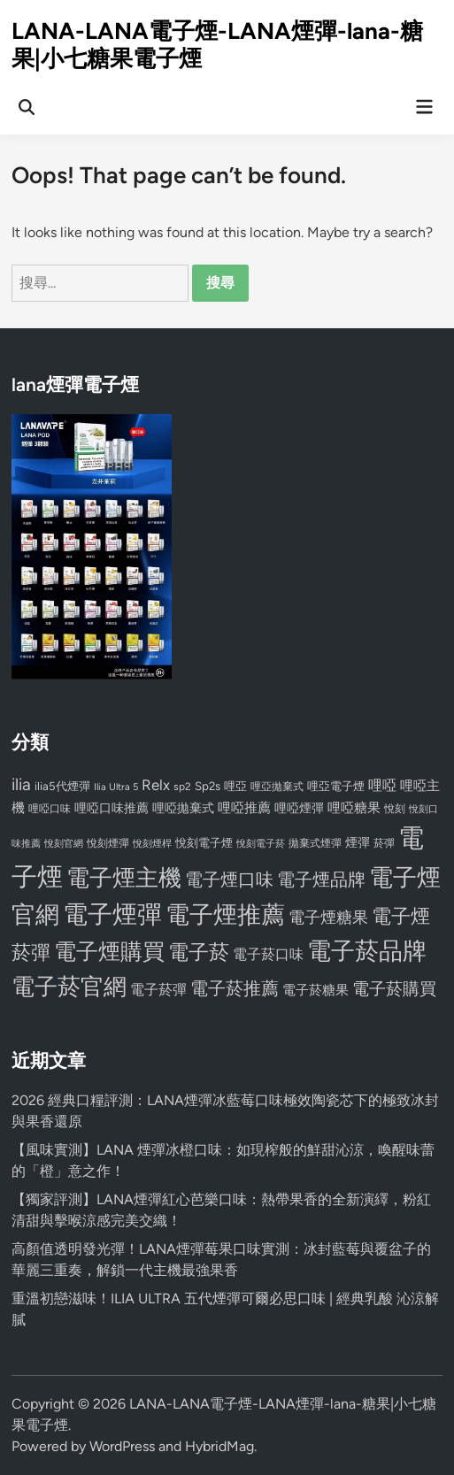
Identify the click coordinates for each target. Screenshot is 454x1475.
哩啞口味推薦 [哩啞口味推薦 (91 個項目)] (111, 808)
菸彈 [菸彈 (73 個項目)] (384, 843)
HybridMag (219, 1446)
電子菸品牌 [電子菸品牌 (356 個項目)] (367, 950)
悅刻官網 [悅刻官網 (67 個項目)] (63, 843)
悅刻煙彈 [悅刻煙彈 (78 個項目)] (108, 842)
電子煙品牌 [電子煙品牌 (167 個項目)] (321, 879)
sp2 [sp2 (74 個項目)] (182, 786)
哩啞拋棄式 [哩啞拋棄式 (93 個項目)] (183, 808)
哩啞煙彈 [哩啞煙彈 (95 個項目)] (299, 808)
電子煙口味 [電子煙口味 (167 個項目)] (229, 879)
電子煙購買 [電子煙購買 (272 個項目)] (109, 951)
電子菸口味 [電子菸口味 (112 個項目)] (268, 954)
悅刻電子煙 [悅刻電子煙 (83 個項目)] (204, 842)
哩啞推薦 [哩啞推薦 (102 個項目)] (244, 808)
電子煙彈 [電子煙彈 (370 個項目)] (112, 914)
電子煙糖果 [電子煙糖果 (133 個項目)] (328, 917)
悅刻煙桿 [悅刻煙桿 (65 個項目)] (152, 843)
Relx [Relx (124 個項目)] (156, 785)
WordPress (122, 1446)
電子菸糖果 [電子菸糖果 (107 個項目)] (315, 989)
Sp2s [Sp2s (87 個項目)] (207, 786)
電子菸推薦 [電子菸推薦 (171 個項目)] (234, 988)
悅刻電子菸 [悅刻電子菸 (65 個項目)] (260, 843)
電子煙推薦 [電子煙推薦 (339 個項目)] (225, 915)
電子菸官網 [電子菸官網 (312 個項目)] (69, 986)
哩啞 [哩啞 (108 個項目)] (382, 785)
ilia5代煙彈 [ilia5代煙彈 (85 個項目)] (62, 786)
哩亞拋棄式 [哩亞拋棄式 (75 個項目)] (277, 786)
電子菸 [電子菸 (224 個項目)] (198, 952)
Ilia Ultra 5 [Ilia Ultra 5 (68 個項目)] (116, 786)
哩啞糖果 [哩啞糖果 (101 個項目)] (354, 808)
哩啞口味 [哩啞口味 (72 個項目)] (49, 809)
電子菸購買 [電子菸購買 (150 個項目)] (394, 989)
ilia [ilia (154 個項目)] (21, 784)
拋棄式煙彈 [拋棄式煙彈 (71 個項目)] (315, 843)
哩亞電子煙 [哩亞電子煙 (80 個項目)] (336, 786)
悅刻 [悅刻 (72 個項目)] (394, 809)
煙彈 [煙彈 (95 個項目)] (357, 842)
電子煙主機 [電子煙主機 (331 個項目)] (123, 878)
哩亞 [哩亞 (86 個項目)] (235, 786)
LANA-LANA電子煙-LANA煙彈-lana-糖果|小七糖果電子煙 (217, 45)
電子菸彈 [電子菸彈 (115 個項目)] (158, 989)
